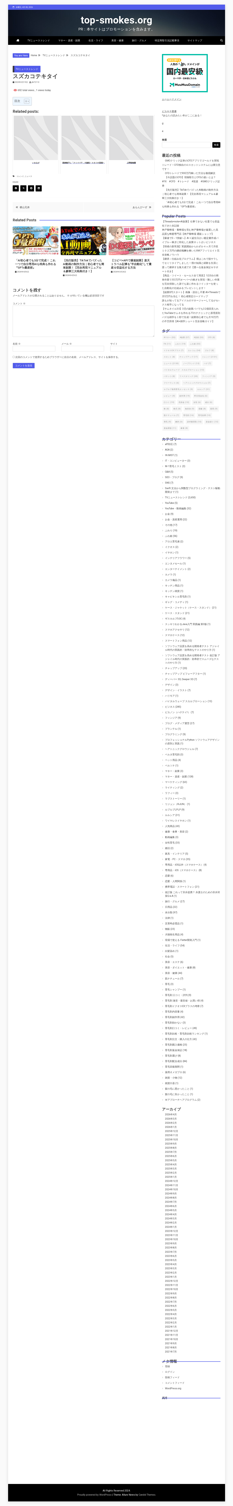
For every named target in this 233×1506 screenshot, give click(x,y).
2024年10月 (171, 1189)
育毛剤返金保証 (173, 1050)
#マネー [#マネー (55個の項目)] (170, 337)
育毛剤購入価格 (173, 1044)
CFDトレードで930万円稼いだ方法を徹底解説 (190, 173)
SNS (167, 482)
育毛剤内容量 (172, 1011)
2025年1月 (171, 1176)
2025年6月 (171, 1156)
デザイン (170, 684)
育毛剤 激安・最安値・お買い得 (182, 1000)
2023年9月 (171, 1243)
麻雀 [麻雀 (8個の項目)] (184, 428)
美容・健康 (117, 40)
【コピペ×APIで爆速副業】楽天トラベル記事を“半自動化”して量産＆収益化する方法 (131, 264)
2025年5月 (171, 1160)
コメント (19, 303)
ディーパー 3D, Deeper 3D (179, 679)
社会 (167, 956)
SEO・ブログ (172, 477)
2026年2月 (171, 1122)
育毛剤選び (171, 1055)
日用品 (168, 906)
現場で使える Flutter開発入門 (181, 940)
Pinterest (32, 188)
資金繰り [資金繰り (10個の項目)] (212, 422)
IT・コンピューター (176, 460)
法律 (167, 918)
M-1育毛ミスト (173, 466)
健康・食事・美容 (175, 831)
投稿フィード (172, 1377)
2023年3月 (171, 1268)
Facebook (17, 188)
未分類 (168, 912)
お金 (167, 514)
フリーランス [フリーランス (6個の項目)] (171, 383)
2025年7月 (171, 1152)
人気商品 (170, 826)
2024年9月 (171, 1193)
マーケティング (173, 782)
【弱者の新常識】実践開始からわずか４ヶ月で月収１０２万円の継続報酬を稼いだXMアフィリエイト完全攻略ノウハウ (190, 250)
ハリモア (170, 695)
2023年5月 (171, 1260)
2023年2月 (171, 1272)
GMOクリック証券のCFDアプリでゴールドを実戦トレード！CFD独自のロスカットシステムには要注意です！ (191, 164)
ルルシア (170, 815)
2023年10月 (171, 1239)
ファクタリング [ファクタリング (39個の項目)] (188, 376)
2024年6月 (171, 1206)
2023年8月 (171, 1247)
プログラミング (173, 734)
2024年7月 (171, 1201)
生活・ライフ (95, 40)
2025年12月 (171, 1131)
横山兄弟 (24, 207)
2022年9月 (171, 1293)
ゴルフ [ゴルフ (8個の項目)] (209, 350)
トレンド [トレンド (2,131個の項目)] (209, 357)
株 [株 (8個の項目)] (166, 409)
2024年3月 (171, 1218)
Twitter (24, 188)
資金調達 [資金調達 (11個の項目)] (170, 428)
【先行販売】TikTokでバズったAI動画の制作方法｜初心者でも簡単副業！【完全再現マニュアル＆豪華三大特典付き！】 (190, 194)
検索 (164, 139)
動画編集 (170, 837)
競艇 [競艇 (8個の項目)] (202, 409)
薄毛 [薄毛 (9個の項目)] (167, 422)
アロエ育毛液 (172, 541)
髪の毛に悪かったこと (177, 1088)
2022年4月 (171, 1314)
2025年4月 (171, 1164)
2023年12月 (171, 1231)
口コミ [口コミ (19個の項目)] (169, 402)
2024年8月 (171, 1197)
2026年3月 (171, 1118)
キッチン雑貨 (172, 591)
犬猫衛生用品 (172, 934)
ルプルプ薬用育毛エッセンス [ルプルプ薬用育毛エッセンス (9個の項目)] (178, 389)
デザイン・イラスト (176, 690)
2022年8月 (171, 1297)
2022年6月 (171, 1305)
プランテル (171, 728)
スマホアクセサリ (175, 629)
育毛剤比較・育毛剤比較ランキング (184, 1033)
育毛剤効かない (173, 1022)
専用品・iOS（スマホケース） (181, 870)
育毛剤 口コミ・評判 (176, 995)
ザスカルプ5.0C (173, 618)
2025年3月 (171, 1168)
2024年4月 (171, 1214)
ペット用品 (171, 760)
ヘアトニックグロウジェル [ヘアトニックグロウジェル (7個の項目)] (197, 383)
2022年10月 (171, 1289)
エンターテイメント (176, 569)
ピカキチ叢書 (169, 111)
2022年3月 (171, 1318)
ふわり (168, 530)
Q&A (167, 471)
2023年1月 (171, 1276)
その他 (168, 525)
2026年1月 (171, 1127)
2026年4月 (171, 1114)
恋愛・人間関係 (173, 881)
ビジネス (170, 706)
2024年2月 (171, 1222)
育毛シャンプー (173, 989)
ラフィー (170, 793)
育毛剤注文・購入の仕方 (178, 1039)
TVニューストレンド (39, 40)
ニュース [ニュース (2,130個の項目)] (171, 363)
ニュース (28, 176)
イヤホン (170, 552)
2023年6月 (171, 1256)
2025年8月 (171, 1147)
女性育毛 (170, 842)
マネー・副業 (172, 771)
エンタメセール (173, 563)
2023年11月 (171, 1235)
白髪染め (170, 951)
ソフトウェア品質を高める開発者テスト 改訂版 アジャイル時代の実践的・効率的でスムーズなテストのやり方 (192, 659)
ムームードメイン (172, 99)
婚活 (167, 848)
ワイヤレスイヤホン (176, 820)
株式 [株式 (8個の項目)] (177, 409)
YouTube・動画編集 (175, 508)
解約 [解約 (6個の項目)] (179, 422)
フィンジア (171, 717)
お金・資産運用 (173, 519)
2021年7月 (171, 1351)
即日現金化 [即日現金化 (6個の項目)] (200, 396)
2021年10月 (171, 1339)
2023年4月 (171, 1264)
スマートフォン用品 (176, 640)
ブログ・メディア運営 (177, 723)
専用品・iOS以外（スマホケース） (184, 864)
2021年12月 (171, 1330)
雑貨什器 (170, 1083)
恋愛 (167, 875)
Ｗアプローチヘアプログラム (181, 1099)
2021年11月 (171, 1335)
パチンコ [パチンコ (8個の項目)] (169, 376)
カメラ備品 (171, 580)
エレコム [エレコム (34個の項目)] (194, 350)
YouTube (169, 502)
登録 (167, 1366)
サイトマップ (194, 40)
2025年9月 (171, 1143)
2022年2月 (171, 1322)
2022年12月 (171, 1281)
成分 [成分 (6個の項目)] (208, 402)
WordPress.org (173, 1388)
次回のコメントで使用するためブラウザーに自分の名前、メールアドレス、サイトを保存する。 (67, 357)
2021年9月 (171, 1343)
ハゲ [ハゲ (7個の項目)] (207, 363)
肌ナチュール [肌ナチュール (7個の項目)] (171, 415)
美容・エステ (172, 962)
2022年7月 (171, 1301)
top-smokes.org (116, 20)
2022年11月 (171, 1285)
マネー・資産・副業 (69, 40)
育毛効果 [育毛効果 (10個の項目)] (204, 415)
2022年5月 (171, 1310)
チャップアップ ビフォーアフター (183, 673)
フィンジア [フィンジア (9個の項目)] (208, 376)
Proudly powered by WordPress (94, 1494)
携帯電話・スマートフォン (179, 886)
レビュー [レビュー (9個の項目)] (169, 396)
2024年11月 (171, 1185)
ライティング (172, 787)
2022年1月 (171, 1326)
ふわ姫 (168, 536)
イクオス (170, 547)
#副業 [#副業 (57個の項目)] (185, 337)
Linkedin (40, 188)
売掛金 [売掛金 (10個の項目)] (184, 402)
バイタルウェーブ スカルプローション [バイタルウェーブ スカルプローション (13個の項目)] (184, 370)
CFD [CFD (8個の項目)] (211, 337)
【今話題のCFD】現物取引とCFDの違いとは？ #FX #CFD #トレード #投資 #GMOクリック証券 (191, 181)
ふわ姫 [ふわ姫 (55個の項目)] (195, 344)
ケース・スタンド (175, 613)
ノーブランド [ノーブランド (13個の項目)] (191, 363)
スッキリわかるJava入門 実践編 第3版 (186, 624)
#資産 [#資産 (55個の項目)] (199, 337)
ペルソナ (170, 765)
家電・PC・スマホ (175, 859)
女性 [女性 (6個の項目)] (197, 402)
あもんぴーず (140, 207)
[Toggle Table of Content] (25, 101)
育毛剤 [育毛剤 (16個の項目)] (188, 415)
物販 (167, 929)
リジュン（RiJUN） (175, 804)
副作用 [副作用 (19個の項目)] (184, 396)
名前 (17, 343)
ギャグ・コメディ (175, 602)
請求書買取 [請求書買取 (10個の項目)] (194, 422)
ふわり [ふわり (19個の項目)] (180, 344)
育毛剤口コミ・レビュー (178, 1028)
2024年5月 (171, 1210)
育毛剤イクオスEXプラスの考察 (182, 1006)
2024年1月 (171, 1226)
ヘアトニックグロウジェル (179, 749)
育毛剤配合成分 (173, 1061)
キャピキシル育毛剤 (176, 596)
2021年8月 (171, 1347)
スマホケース (172, 635)
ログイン (170, 1371)
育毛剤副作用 (172, 1017)
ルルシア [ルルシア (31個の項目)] (203, 389)
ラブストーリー (173, 798)
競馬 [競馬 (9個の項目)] (214, 409)
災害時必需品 (172, 923)
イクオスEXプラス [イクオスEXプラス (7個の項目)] (174, 350)
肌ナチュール (172, 978)
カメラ (168, 574)
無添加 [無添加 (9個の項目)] (189, 409)
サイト (114, 343)
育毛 (167, 984)
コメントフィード (175, 1382)
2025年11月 (171, 1135)
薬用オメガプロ (173, 1072)
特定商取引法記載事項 (167, 40)
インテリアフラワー (176, 558)
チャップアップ (173, 668)
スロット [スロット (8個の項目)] (169, 357)
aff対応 (169, 444)
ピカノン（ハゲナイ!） (177, 712)
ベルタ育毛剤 (172, 754)
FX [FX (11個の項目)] (167, 344)
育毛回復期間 (172, 1066)
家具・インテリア (175, 853)
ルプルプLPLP (173, 809)
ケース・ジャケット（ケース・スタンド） (188, 607)
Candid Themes (147, 1494)
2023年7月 (171, 1251)
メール (66, 343)
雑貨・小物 (171, 1077)
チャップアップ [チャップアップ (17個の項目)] (188, 357)
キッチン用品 (172, 585)
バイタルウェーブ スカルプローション (186, 701)
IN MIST (169, 455)
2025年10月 (171, 1139)
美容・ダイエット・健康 (178, 967)
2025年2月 (171, 1172)
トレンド (20, 176)
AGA (167, 449)
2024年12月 (171, 1181)
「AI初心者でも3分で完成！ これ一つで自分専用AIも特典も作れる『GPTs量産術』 (35, 264)
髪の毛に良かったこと (177, 1094)
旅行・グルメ (139, 40)
